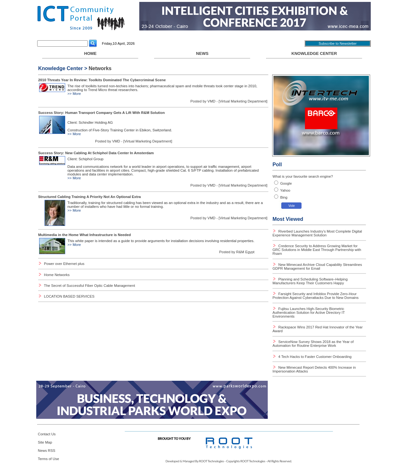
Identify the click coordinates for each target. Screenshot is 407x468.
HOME (90, 55)
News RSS (46, 450)
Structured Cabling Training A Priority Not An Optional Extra (89, 197)
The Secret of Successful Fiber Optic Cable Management (89, 285)
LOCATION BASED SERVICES (69, 296)
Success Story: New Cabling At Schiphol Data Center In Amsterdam (96, 153)
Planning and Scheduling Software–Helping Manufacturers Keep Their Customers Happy (310, 281)
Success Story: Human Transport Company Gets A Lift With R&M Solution (101, 113)
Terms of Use (48, 459)
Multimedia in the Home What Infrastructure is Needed (84, 235)
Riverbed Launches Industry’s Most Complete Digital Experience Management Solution (317, 233)
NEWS (202, 55)
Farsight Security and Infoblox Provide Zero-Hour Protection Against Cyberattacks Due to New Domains (315, 296)
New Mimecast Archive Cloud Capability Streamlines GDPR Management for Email (317, 266)
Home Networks (57, 275)
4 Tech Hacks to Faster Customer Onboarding (314, 357)
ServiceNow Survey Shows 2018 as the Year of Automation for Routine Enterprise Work (313, 343)
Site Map (45, 442)
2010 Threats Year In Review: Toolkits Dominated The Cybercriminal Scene (102, 80)
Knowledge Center (314, 53)
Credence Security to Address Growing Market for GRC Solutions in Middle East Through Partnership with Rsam (316, 249)
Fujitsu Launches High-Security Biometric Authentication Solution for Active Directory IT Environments (308, 312)
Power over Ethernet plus (64, 264)
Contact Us (47, 434)
